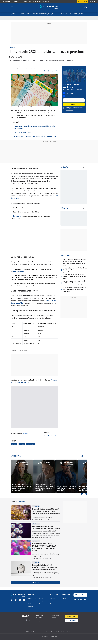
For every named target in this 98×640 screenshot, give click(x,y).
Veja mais (35, 582)
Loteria (14, 444)
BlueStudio (63, 631)
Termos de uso (53, 603)
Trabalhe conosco (55, 623)
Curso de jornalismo (40, 621)
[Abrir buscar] (85, 7)
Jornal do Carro (34, 631)
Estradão (58, 631)
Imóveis (46, 631)
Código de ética (39, 617)
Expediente (53, 598)
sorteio (22, 444)
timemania (30, 444)
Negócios (30, 606)
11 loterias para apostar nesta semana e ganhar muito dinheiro (35, 136)
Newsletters (80, 595)
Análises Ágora (80, 14)
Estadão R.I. (69, 631)
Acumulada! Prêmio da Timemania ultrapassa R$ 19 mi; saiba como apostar (34, 127)
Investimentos (43, 13)
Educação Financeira (50, 14)
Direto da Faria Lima (25, 14)
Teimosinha (17, 216)
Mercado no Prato (69, 93)
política (31, 1)
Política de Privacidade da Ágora (75, 108)
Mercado (35, 13)
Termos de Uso (69, 110)
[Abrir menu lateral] (12, 7)
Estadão (64, 598)
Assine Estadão (71, 616)
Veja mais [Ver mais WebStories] (84, 456)
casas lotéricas (18, 271)
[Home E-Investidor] (49, 7)
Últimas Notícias (13, 14)
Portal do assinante (55, 619)
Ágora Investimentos (67, 601)
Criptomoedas (63, 13)
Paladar (27, 631)
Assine (82, 1)
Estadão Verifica (46, 1)
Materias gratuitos (80, 599)
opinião (26, 1)
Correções (54, 617)
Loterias (12, 47)
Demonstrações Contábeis (39, 624)
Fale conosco (54, 621)
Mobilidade (52, 631)
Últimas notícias (17, 1)
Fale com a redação (54, 601)
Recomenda (41, 631)
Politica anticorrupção (40, 619)
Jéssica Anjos (17, 66)
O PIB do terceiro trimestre (23, 132)
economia (38, 1)
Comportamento (73, 13)
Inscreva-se (74, 104)
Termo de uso (38, 627)
